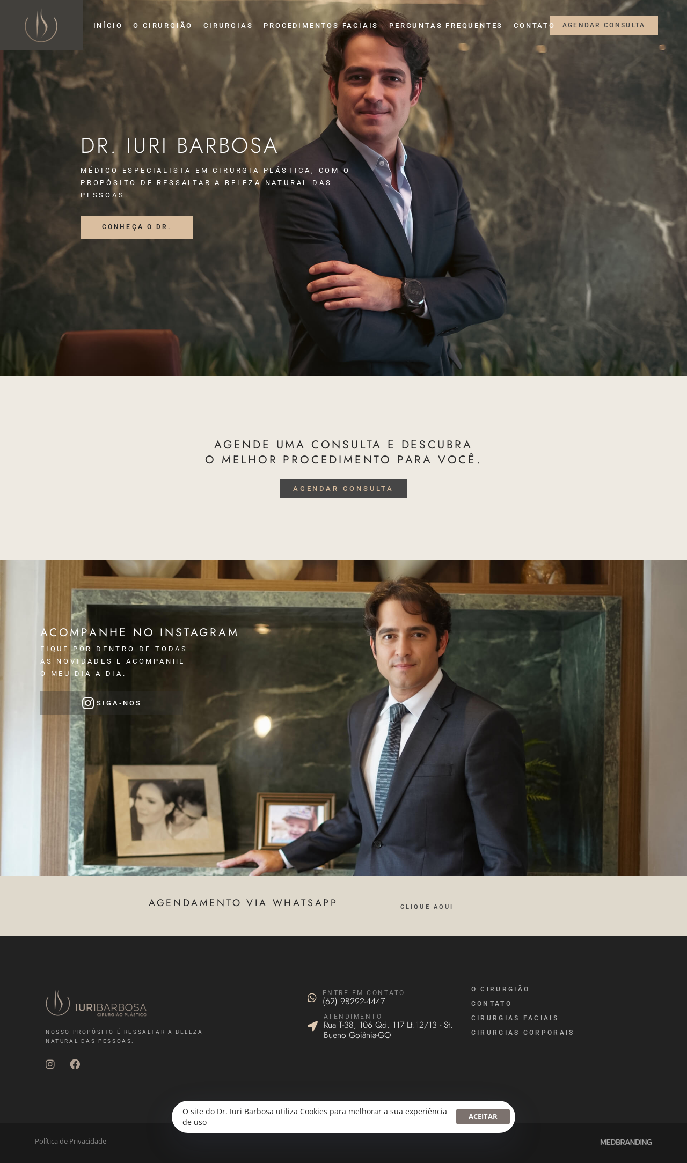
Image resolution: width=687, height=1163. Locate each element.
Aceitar (483, 1116)
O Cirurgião (500, 989)
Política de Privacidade (70, 1141)
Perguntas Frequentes (446, 25)
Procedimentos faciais (321, 25)
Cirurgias (228, 25)
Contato (535, 25)
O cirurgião (163, 25)
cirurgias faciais (515, 1018)
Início (108, 25)
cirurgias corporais (523, 1032)
